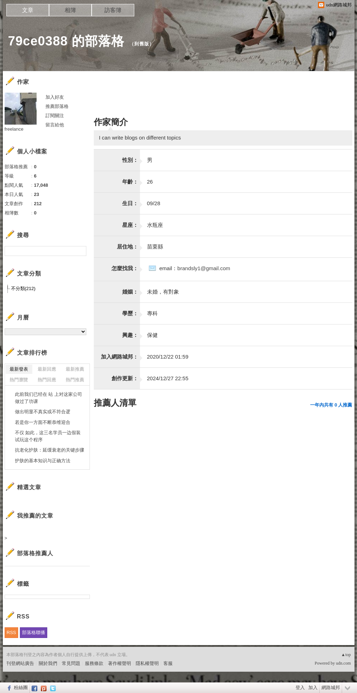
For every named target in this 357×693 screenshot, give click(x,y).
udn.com (343, 663)
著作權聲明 (119, 663)
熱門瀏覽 (19, 379)
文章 (27, 10)
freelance (14, 129)
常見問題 (71, 663)
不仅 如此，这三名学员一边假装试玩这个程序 (48, 436)
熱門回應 (47, 379)
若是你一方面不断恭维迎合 (42, 422)
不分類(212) (23, 288)
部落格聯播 (33, 632)
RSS (11, 632)
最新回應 (47, 369)
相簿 (70, 10)
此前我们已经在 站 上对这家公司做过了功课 (48, 398)
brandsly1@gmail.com (203, 268)
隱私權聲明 (147, 663)
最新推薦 (75, 369)
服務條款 (94, 663)
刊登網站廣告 (20, 663)
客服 (168, 663)
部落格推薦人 (35, 553)
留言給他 (54, 124)
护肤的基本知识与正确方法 (42, 460)
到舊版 (141, 44)
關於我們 (48, 663)
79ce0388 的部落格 (66, 41)
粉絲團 (21, 687)
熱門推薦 (75, 379)
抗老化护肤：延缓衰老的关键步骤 (49, 450)
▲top (346, 654)
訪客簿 (112, 10)
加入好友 (54, 97)
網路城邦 (330, 687)
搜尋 (80, 251)
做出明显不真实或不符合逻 (42, 411)
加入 (313, 687)
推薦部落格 (57, 106)
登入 (300, 687)
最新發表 (19, 369)
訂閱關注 (54, 115)
